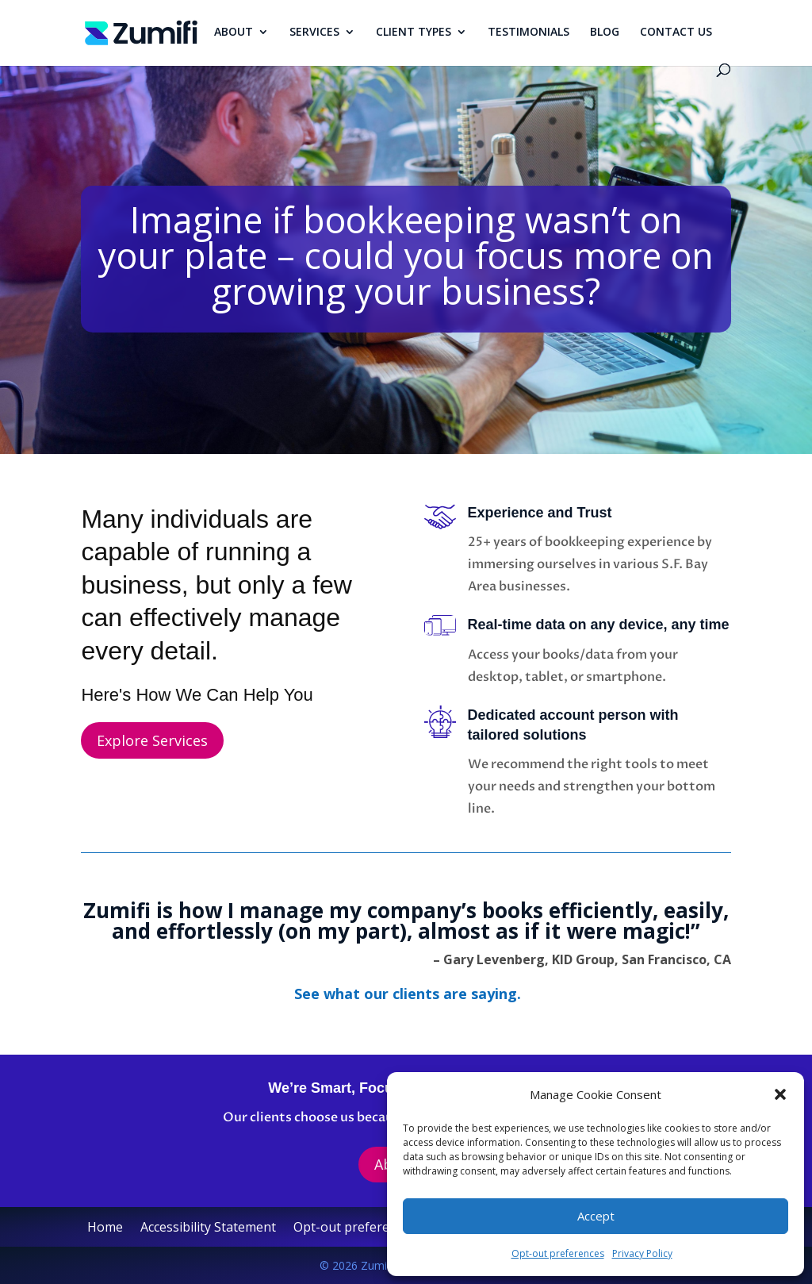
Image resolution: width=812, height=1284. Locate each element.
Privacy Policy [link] (642, 1253)
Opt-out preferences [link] (557, 1253)
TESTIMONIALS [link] (528, 32)
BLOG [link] (604, 32)
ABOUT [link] (233, 32)
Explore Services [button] (152, 740)
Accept (596, 1216)
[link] (141, 31)
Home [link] (105, 1228)
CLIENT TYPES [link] (413, 32)
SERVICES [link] (314, 32)
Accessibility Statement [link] (208, 1228)
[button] (780, 1094)
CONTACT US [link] (676, 32)
